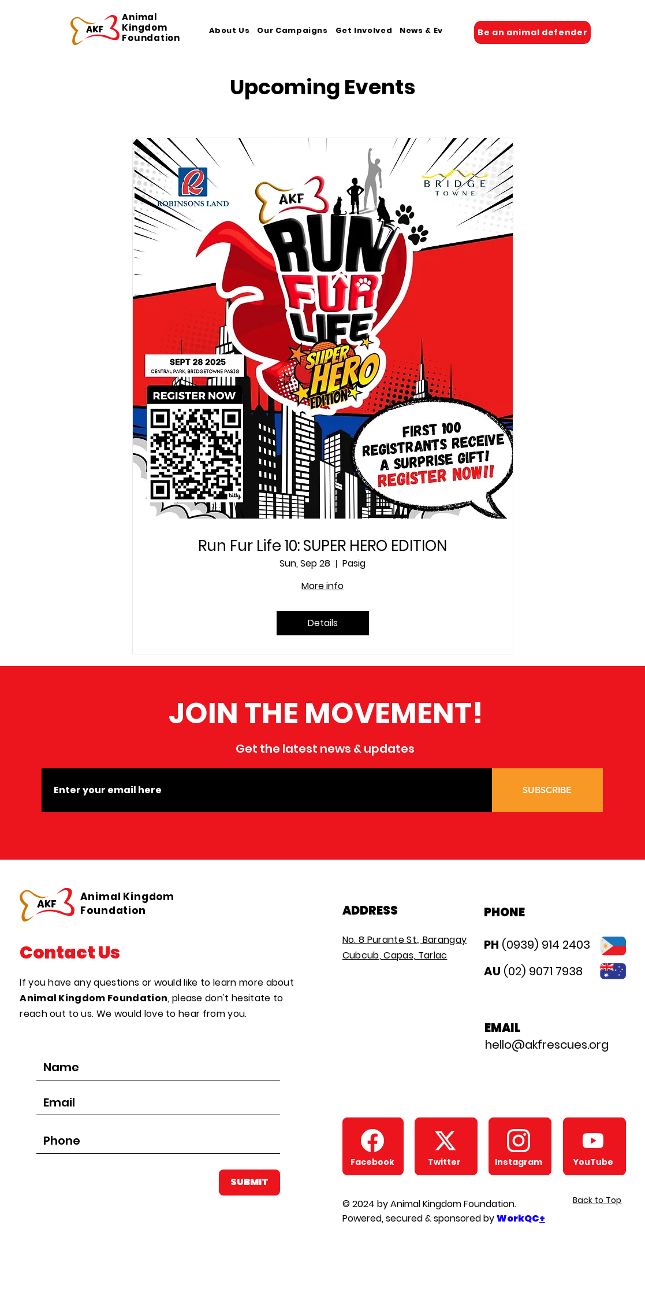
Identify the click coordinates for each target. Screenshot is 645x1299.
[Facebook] (372, 1162)
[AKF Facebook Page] (372, 1140)
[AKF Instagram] (518, 1140)
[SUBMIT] (249, 1183)
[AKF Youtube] (593, 1140)
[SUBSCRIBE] (547, 790)
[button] (229, 30)
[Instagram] (518, 1162)
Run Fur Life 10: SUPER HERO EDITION (322, 546)
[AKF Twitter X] (445, 1140)
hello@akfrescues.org (547, 1045)
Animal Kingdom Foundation (151, 27)
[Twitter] (444, 1162)
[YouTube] (593, 1162)
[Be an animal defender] (532, 32)
